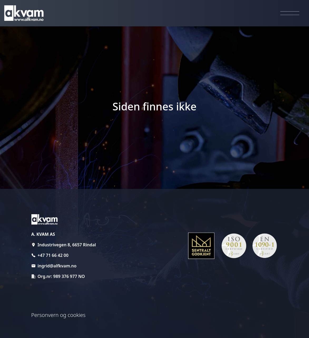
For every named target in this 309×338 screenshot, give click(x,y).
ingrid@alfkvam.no (57, 266)
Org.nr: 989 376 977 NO (61, 276)
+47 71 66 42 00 (53, 255)
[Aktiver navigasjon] (290, 13)
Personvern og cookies (58, 315)
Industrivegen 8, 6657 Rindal (67, 245)
